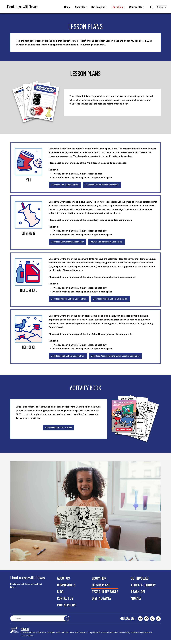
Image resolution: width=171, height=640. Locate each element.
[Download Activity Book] (58, 428)
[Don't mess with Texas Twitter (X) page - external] (158, 618)
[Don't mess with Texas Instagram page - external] (152, 618)
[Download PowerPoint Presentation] (102, 185)
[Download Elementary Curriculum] (106, 242)
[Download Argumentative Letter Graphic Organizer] (115, 356)
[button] (81, 7)
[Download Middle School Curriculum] (110, 299)
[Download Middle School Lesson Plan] (69, 299)
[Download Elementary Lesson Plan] (67, 242)
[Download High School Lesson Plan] (68, 356)
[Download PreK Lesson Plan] (65, 185)
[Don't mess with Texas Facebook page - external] (146, 618)
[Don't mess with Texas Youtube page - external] (140, 618)
